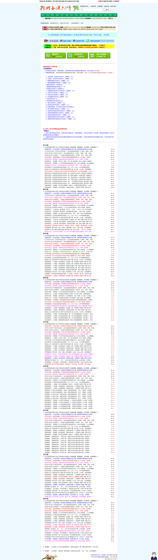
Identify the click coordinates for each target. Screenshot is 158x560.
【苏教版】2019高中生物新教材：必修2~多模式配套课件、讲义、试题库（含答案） (68, 392)
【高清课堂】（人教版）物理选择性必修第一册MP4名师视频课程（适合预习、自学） (69, 320)
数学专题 (45, 189)
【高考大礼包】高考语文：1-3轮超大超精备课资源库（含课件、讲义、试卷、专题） (68, 155)
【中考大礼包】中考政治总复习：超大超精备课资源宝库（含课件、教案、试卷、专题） (69, 420)
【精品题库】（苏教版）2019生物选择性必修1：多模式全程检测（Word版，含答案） (69, 404)
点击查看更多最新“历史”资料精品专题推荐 (57, 456)
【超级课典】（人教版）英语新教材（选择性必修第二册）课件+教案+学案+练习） (68, 265)
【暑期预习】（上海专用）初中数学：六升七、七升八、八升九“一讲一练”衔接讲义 (68, 209)
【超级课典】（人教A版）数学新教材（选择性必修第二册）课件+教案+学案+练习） (68, 223)
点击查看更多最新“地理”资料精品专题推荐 (57, 500)
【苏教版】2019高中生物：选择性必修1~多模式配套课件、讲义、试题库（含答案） (68, 394)
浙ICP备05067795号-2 (111, 559)
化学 (65, 1)
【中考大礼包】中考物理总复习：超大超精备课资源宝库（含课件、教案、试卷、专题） (69, 288)
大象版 (74, 29)
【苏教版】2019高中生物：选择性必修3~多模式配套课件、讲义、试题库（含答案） (68, 398)
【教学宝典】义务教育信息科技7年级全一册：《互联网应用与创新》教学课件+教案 (68, 181)
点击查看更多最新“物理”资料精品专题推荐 (57, 280)
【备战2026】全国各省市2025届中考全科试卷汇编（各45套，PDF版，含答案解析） (68, 169)
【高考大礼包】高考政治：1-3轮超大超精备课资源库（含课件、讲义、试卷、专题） (68, 422)
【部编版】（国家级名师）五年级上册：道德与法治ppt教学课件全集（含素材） (67, 452)
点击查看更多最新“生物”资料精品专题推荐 (57, 368)
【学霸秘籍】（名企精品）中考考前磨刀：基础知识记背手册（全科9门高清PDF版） (68, 362)
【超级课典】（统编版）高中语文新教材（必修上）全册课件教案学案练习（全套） (68, 185)
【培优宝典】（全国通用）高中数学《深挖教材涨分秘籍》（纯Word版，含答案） (67, 211)
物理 (62, 1)
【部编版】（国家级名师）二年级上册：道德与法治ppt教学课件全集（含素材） (67, 440)
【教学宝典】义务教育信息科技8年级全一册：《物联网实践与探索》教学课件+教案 (68, 183)
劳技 (110, 15)
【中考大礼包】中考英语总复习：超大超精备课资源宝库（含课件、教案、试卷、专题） (69, 241)
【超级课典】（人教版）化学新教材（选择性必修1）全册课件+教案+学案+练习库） (68, 350)
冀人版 (78, 29)
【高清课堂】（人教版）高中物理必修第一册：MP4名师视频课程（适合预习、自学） (69, 314)
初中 (95, 27)
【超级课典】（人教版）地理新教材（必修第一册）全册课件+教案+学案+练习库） (68, 517)
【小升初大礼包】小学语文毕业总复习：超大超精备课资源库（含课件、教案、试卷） (69, 151)
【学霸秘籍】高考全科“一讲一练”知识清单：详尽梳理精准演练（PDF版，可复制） (68, 490)
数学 (57, 1)
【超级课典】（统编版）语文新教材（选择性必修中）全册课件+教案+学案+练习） (68, 187)
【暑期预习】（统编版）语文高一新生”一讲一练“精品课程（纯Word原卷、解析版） (68, 161)
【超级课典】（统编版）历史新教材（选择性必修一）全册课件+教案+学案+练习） (68, 474)
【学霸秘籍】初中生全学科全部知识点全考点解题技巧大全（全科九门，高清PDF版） (69, 492)
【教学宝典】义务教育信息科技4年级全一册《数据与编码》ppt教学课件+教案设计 (68, 175)
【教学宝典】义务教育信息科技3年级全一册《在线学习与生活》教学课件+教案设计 (68, 173)
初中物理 (104, 1)
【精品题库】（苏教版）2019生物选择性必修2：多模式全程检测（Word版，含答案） (69, 406)
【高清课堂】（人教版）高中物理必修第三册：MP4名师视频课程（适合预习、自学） (69, 318)
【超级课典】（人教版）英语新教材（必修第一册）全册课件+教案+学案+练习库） (68, 261)
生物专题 (45, 366)
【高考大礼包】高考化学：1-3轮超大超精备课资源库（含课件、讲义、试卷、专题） (68, 330)
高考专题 (70, 18)
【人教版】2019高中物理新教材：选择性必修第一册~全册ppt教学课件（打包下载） (75, 547)
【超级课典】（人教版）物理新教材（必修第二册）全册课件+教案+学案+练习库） (68, 308)
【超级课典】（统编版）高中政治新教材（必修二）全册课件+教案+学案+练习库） (68, 434)
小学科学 (66, 27)
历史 (74, 1)
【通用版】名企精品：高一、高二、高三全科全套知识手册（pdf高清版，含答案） (68, 360)
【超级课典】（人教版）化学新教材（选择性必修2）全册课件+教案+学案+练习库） (68, 348)
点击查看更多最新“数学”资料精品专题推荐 (57, 191)
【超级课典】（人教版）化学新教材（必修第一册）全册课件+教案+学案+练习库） (68, 346)
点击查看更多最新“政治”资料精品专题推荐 (57, 412)
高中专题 (59, 18)
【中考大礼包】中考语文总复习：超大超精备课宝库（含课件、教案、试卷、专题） (68, 153)
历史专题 (45, 454)
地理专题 (45, 498)
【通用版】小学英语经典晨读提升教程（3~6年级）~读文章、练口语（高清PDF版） (68, 273)
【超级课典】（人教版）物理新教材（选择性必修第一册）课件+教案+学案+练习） (68, 310)
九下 (79, 27)
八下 (73, 27)
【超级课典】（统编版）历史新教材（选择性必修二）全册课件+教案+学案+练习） (68, 478)
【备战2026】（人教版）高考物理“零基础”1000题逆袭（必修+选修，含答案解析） (68, 298)
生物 (68, 1)
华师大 (97, 29)
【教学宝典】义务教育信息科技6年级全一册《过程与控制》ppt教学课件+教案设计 (68, 179)
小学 (92, 27)
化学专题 (45, 322)
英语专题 (45, 233)
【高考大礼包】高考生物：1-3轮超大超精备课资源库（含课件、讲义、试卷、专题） (68, 378)
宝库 (115, 15)
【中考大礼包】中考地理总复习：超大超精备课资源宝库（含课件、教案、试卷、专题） (69, 504)
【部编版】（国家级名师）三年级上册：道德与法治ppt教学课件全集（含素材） (67, 444)
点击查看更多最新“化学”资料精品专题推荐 (57, 324)
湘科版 (88, 29)
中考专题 (64, 18)
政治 (71, 1)
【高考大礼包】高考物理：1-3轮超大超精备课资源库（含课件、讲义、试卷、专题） (68, 290)
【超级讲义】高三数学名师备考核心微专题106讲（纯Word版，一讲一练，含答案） (68, 229)
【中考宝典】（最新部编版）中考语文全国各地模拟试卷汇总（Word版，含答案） (67, 157)
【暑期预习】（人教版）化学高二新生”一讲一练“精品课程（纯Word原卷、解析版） (68, 338)
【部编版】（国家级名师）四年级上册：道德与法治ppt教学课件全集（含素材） (67, 448)
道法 (91, 15)
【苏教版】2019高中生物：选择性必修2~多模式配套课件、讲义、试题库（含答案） (68, 396)
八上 (70, 27)
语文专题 (45, 145)
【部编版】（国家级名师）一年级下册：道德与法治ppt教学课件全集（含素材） (67, 438)
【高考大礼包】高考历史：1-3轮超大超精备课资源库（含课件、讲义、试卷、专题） (68, 466)
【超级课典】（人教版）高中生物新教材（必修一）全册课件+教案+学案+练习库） (68, 384)
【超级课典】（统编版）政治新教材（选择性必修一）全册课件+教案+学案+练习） (68, 432)
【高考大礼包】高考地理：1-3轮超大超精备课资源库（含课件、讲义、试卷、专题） (68, 506)
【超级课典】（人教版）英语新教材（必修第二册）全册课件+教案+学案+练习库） (68, 263)
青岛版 (92, 29)
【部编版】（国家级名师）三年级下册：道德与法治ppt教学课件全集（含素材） (67, 446)
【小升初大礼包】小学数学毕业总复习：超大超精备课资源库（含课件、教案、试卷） (69, 195)
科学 (86, 15)
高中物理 (109, 1)
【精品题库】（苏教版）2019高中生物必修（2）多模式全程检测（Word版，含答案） (69, 402)
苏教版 (70, 29)
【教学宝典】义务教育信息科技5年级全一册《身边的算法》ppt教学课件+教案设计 (68, 177)
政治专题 (45, 410)
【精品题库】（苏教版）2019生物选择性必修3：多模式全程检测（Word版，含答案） (69, 408)
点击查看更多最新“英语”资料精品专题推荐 (57, 235)
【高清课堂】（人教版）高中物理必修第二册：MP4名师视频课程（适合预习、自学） (69, 316)
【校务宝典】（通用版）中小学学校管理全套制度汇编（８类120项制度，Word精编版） (69, 163)
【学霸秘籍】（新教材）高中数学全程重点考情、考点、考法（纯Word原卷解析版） (68, 213)
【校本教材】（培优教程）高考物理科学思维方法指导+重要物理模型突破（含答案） (68, 300)
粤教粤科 (83, 29)
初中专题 (53, 18)
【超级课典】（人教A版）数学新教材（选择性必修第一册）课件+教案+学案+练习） (68, 221)
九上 (76, 27)
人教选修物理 (75, 23)
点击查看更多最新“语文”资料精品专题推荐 (57, 147)
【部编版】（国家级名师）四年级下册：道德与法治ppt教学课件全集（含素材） (67, 450)
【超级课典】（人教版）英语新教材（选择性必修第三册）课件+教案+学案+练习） (68, 267)
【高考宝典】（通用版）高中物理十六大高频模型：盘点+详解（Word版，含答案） (68, 296)
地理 (77, 1)
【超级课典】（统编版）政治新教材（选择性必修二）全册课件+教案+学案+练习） (68, 430)
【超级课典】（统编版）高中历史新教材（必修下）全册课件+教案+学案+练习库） (68, 482)
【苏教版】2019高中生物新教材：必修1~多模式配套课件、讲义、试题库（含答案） (68, 390)
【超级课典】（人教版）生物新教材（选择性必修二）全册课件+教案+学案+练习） (68, 386)
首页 (43, 15)
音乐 (100, 15)
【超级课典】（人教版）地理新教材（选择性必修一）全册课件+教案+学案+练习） (68, 519)
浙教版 (101, 29)
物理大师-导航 (64, 23)
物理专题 (45, 277)
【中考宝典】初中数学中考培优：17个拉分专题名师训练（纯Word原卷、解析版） (68, 207)
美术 (105, 15)
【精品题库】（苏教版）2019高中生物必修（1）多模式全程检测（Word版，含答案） (69, 400)
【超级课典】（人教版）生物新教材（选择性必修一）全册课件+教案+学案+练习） (68, 388)
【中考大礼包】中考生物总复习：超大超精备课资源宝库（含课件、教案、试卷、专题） (69, 376)
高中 (98, 27)
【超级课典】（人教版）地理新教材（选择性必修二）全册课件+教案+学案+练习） (68, 521)
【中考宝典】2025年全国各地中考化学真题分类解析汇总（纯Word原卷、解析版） (68, 340)
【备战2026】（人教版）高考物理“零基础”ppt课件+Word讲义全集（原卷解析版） (67, 294)
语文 (54, 1)
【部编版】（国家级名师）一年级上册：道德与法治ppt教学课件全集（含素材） (67, 436)
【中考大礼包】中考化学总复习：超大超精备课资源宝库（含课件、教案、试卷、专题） (69, 328)
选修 (85, 27)
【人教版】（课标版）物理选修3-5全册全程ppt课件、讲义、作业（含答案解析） (74, 551)
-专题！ (99, 18)
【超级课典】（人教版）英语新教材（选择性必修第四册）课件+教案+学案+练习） (68, 269)
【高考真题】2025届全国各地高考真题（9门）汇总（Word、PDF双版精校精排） (67, 167)
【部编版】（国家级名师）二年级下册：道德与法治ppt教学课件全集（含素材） (67, 442)
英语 (59, 1)
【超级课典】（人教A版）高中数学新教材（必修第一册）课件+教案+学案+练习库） (68, 219)
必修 (82, 27)
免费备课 (82, 18)
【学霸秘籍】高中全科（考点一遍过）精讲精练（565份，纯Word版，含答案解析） (68, 227)
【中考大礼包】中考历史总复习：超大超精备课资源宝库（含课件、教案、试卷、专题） (69, 464)
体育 (96, 15)
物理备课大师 (54, 23)
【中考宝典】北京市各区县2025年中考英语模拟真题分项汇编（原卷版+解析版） (67, 253)
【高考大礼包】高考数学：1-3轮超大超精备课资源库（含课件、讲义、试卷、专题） (68, 199)
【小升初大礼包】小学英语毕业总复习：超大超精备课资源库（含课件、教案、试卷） (69, 239)
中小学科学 (76, 18)
